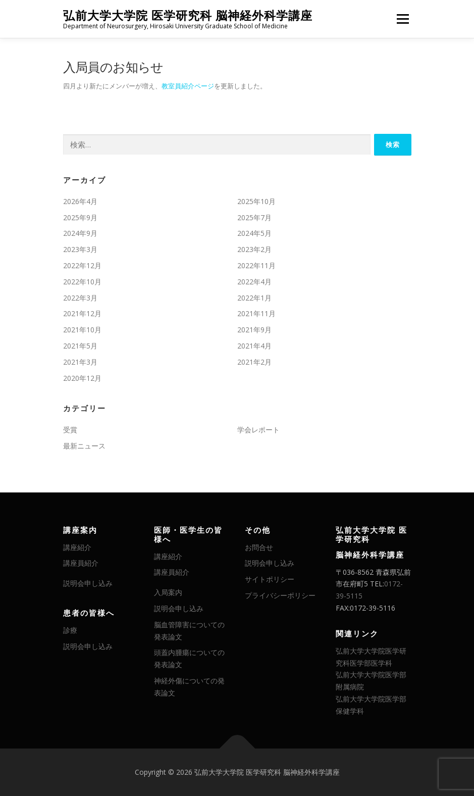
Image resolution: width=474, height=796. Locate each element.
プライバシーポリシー (280, 595)
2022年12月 (82, 265)
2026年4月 (80, 201)
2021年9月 (254, 329)
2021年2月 (254, 362)
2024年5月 (254, 233)
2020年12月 (82, 378)
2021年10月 (82, 329)
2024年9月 (80, 233)
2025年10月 (256, 201)
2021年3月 (80, 362)
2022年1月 (254, 298)
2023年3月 (80, 249)
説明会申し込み (88, 583)
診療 (70, 630)
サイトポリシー (269, 579)
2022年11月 (256, 265)
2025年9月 (80, 217)
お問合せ (259, 547)
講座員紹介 (80, 563)
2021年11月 (256, 313)
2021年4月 (254, 346)
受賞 (70, 429)
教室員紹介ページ (188, 85)
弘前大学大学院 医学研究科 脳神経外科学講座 (187, 15)
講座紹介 (77, 547)
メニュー (402, 18)
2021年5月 (80, 346)
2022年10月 (82, 281)
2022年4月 (254, 281)
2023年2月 (254, 249)
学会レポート (258, 429)
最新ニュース (84, 446)
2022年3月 (80, 298)
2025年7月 (254, 217)
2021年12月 (82, 313)
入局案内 (168, 592)
